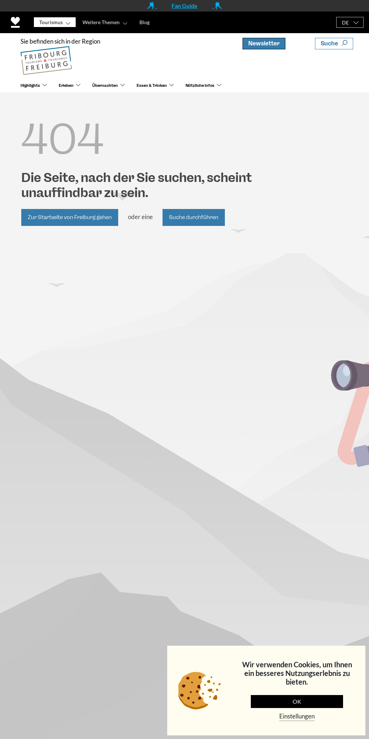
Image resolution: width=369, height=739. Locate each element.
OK (297, 701)
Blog (144, 22)
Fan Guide (184, 5)
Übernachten (105, 85)
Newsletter (264, 43)
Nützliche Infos (200, 85)
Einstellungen (297, 716)
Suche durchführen (193, 217)
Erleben (66, 85)
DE (345, 22)
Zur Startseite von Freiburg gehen (70, 217)
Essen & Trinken (152, 85)
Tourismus (51, 22)
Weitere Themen (101, 22)
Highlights (30, 85)
